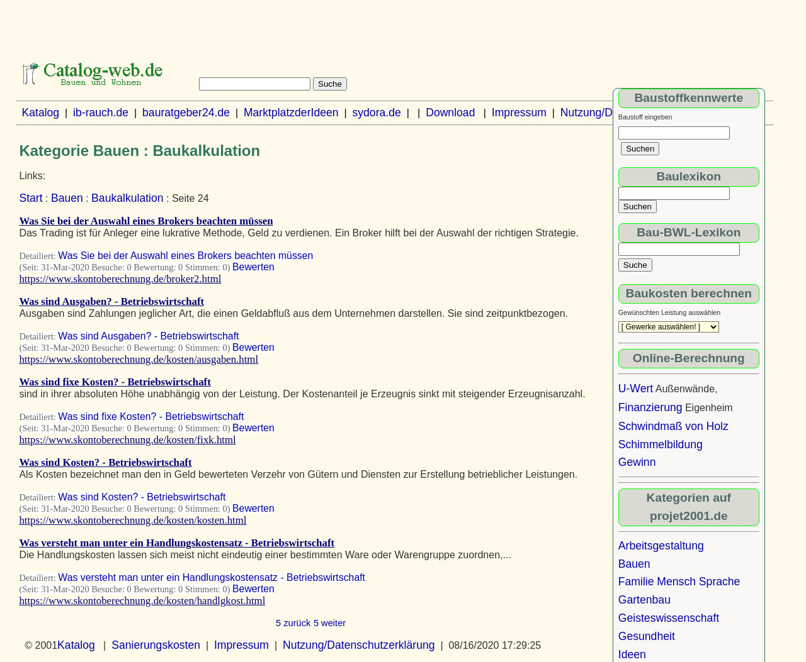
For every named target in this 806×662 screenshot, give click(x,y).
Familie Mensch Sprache (679, 581)
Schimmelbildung (660, 444)
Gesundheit (646, 636)
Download (450, 112)
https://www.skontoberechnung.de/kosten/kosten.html (132, 520)
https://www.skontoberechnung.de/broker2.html (120, 279)
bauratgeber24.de (186, 112)
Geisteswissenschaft (668, 618)
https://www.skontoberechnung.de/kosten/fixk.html (127, 440)
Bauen (67, 198)
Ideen (632, 654)
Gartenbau (644, 599)
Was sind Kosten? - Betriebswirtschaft (105, 462)
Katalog (40, 112)
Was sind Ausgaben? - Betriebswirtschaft (111, 301)
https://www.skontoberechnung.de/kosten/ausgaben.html (138, 359)
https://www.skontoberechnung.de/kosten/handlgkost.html (142, 601)
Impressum (519, 112)
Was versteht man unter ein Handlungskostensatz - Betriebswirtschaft (176, 543)
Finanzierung (650, 407)
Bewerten (253, 267)
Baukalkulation (127, 198)
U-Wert (635, 388)
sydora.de (376, 112)
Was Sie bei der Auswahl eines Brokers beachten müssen (146, 221)
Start (30, 198)
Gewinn (637, 462)
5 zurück (293, 623)
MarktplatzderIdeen (291, 112)
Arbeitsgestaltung (661, 545)
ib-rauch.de (100, 112)
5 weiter (330, 623)
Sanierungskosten (155, 645)
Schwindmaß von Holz (673, 426)
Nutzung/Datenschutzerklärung (359, 645)
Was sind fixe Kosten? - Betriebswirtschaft (114, 382)
